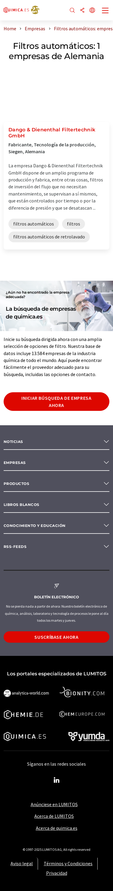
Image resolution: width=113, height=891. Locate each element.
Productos (16, 483)
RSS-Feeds (15, 546)
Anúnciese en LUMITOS (54, 804)
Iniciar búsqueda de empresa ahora (56, 401)
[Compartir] (82, 10)
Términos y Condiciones (68, 863)
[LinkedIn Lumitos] (56, 780)
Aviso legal (22, 863)
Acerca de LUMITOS (54, 816)
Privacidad (56, 873)
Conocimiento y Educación (35, 525)
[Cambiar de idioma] (92, 10)
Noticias (13, 441)
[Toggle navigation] (105, 11)
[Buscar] (72, 10)
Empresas (15, 462)
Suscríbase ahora (56, 637)
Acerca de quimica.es (56, 828)
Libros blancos (21, 504)
